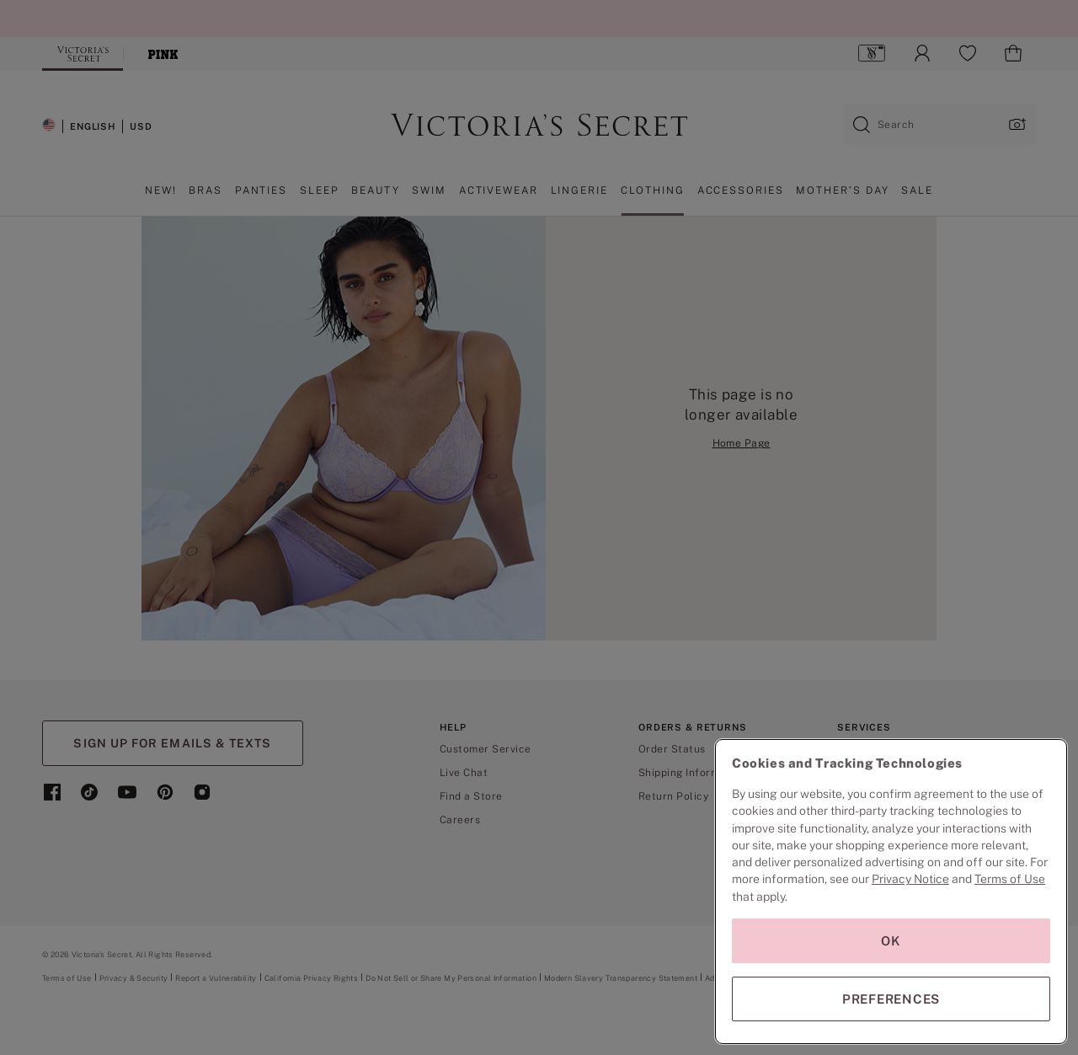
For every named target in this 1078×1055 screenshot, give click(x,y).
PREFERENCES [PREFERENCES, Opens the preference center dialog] (891, 999)
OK (891, 941)
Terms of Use (1009, 879)
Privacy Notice (910, 879)
